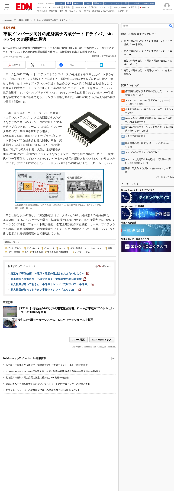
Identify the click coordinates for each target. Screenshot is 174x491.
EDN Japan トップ (101, 339)
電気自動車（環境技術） (58, 252)
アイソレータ (33, 248)
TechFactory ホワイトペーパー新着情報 (24, 358)
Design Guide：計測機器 (132, 206)
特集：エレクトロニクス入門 (135, 239)
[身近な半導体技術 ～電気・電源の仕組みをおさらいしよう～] (50, 273)
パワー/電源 (18, 20)
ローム (62, 248)
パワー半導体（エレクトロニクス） (87, 248)
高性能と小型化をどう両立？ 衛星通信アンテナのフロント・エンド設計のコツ (46, 365)
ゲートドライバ (15, 248)
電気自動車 (37, 252)
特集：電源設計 (128, 222)
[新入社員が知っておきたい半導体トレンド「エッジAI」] (46, 289)
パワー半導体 (14, 252)
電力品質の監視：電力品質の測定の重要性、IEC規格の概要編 (37, 377)
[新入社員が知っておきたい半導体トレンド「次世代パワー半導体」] (52, 284)
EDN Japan (6, 20)
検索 (171, 25)
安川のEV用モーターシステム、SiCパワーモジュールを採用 (56, 319)
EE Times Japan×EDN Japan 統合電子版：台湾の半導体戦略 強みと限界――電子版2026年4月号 (53, 371)
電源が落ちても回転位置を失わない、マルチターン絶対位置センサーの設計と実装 (47, 384)
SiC (26, 252)
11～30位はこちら (165, 177)
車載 (110, 248)
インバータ (49, 248)
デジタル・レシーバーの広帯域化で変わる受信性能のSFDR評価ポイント (42, 390)
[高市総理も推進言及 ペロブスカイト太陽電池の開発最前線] (48, 279)
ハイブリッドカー (83, 252)
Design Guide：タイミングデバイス (137, 190)
